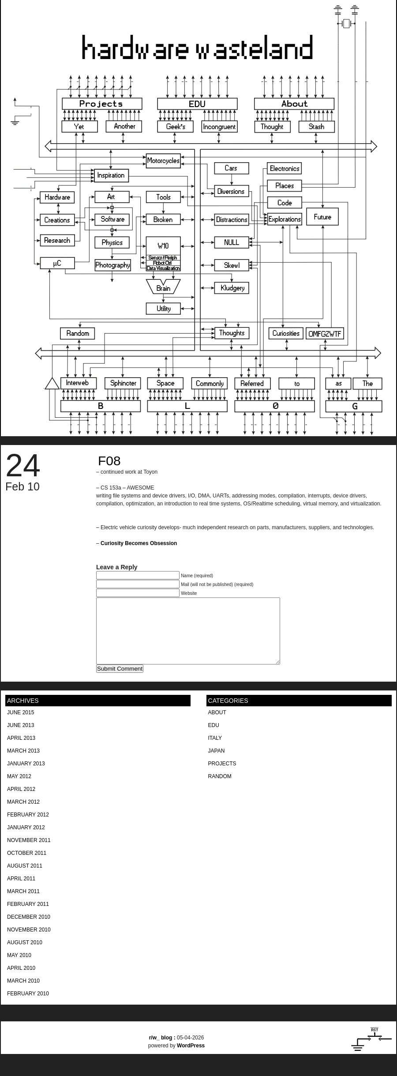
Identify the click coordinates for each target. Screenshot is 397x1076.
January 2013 (26, 777)
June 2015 (20, 726)
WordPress (191, 1059)
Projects (222, 777)
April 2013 (21, 751)
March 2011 (23, 905)
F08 (109, 460)
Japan (216, 764)
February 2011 (28, 917)
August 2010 (24, 956)
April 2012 (21, 802)
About (217, 726)
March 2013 (23, 764)
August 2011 (24, 879)
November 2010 (29, 943)
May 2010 (19, 968)
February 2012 (28, 828)
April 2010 (21, 981)
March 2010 (23, 994)
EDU (213, 738)
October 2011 (26, 866)
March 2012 (23, 815)
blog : (163, 1051)
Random (220, 790)
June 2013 (20, 738)
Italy (215, 751)
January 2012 (26, 841)
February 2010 (28, 1007)
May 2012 (19, 790)
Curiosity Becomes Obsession (139, 543)
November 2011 (29, 853)
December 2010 (28, 930)
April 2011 (21, 892)
